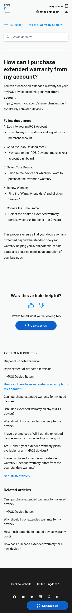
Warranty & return (51, 24)
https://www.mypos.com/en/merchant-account (35, 103)
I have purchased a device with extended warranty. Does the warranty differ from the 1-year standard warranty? (34, 463)
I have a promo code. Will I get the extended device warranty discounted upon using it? (33, 436)
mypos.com (58, 6)
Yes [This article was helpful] (31, 305)
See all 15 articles (17, 476)
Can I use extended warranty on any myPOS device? (33, 411)
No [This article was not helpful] (41, 305)
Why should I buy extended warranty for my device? (33, 424)
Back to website (21, 584)
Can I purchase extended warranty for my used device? (35, 399)
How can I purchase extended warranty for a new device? (33, 546)
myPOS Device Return (19, 376)
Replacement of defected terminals (27, 369)
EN (66, 11)
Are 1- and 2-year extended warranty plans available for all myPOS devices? (32, 448)
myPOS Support (13, 24)
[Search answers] (36, 37)
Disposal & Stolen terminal (22, 361)
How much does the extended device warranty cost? (35, 534)
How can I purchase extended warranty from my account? (36, 387)
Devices (31, 24)
